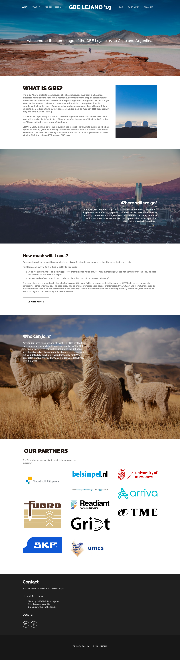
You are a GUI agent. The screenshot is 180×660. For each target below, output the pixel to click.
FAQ (121, 7)
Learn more (35, 302)
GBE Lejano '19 (90, 7)
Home (24, 7)
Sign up (148, 7)
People (35, 7)
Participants (53, 7)
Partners (134, 7)
